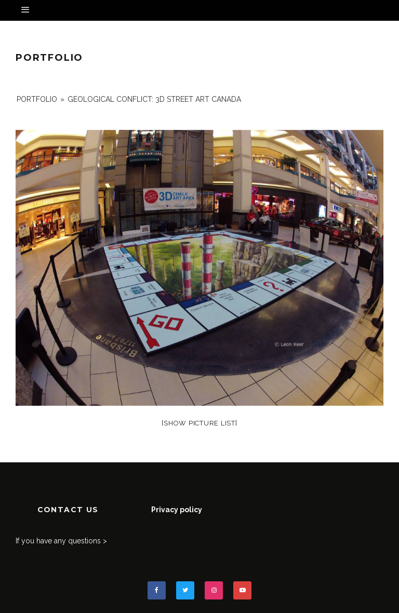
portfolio (37, 99)
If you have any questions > (61, 541)
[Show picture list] (199, 423)
